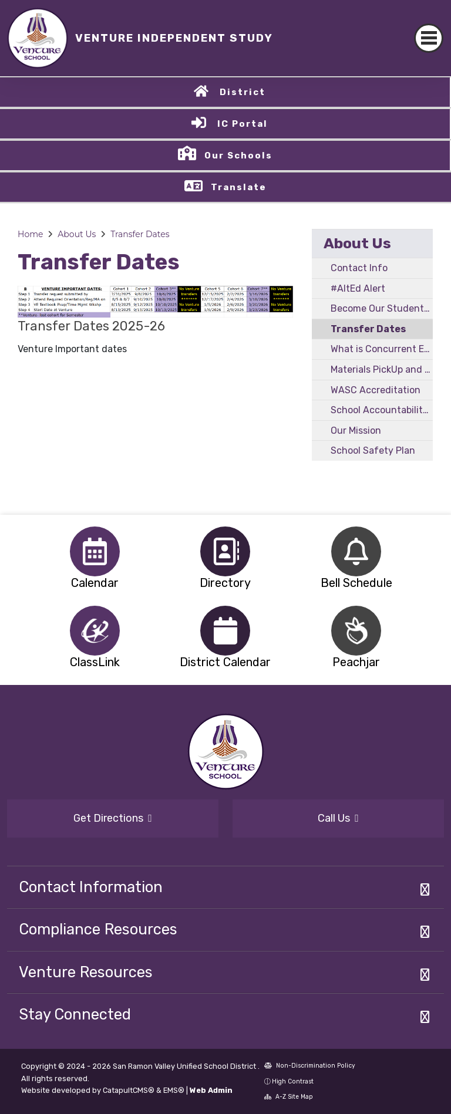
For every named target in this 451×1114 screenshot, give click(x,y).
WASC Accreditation (375, 390)
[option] (94, 551)
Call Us (338, 818)
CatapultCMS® (128, 1090)
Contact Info (359, 268)
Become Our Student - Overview (382, 308)
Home (30, 234)
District (242, 92)
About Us (77, 234)
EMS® (173, 1090)
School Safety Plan (373, 450)
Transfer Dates (139, 234)
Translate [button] (239, 187)
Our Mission (356, 430)
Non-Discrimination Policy (309, 1065)
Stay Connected (75, 1014)
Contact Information (91, 887)
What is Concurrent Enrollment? (382, 349)
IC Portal (242, 124)
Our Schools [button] (238, 155)
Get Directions (112, 818)
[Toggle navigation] (428, 38)
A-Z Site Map (288, 1097)
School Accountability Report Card (382, 410)
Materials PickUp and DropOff (382, 369)
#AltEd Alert (358, 288)
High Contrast (293, 1081)
